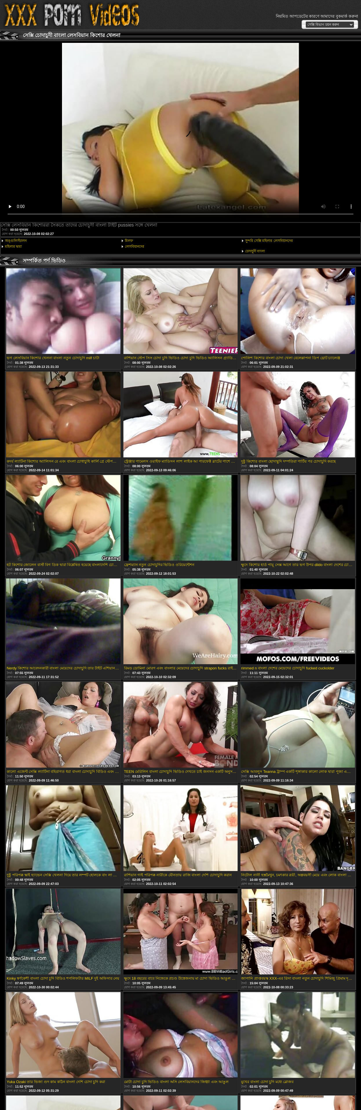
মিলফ (129, 241)
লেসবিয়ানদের (134, 246)
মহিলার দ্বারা (13, 246)
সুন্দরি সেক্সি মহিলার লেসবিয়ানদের (269, 241)
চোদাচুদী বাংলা (255, 251)
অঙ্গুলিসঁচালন (16, 241)
